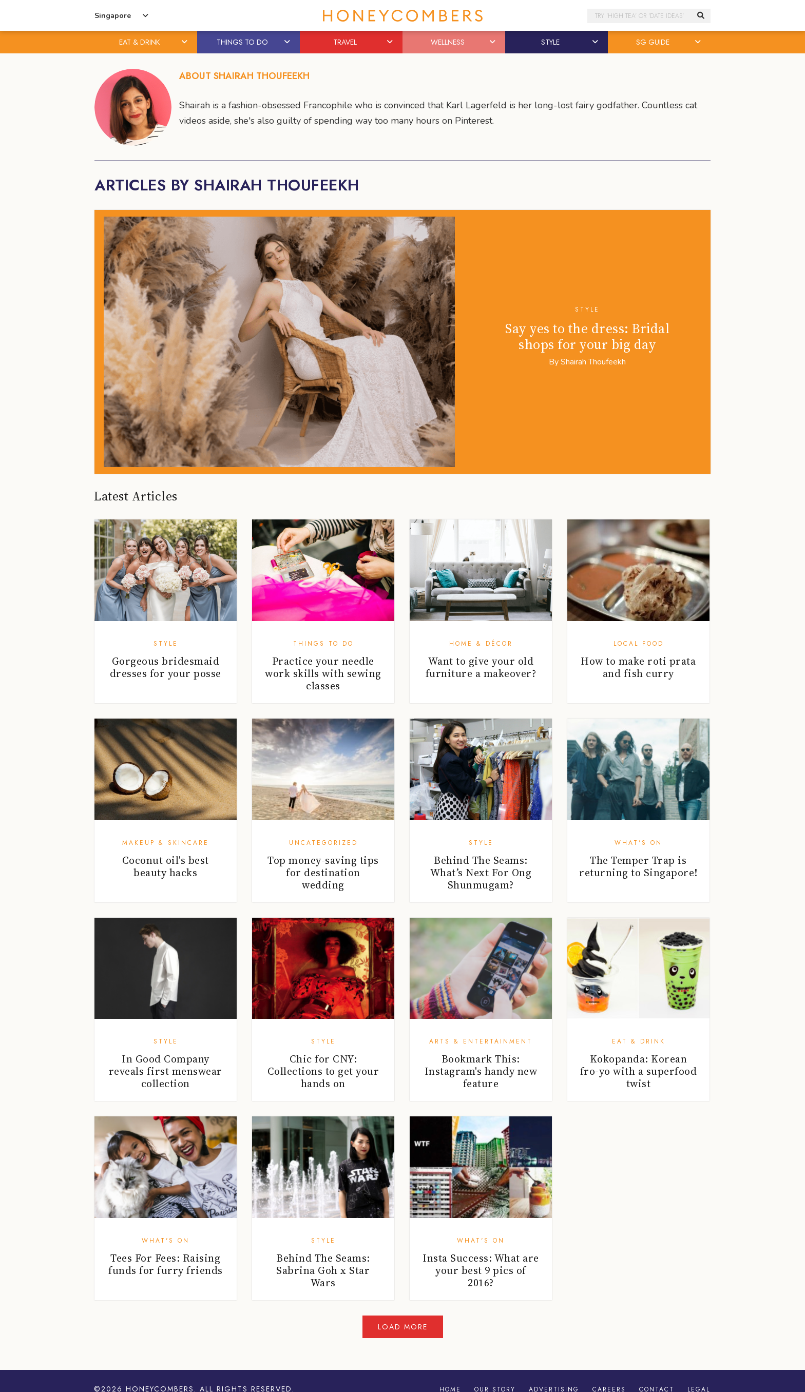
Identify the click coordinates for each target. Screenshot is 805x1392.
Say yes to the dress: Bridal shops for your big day (587, 336)
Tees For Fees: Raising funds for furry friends (165, 1264)
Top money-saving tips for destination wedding (323, 872)
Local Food (639, 643)
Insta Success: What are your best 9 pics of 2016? (481, 1270)
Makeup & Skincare (165, 842)
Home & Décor (481, 643)
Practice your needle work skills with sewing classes (323, 673)
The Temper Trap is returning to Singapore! (638, 866)
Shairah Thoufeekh (593, 362)
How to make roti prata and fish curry (638, 667)
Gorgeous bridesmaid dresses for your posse (165, 667)
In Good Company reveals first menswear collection (165, 1071)
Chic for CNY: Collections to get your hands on (323, 1071)
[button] (185, 42)
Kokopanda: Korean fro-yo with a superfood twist (638, 1071)
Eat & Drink (638, 1041)
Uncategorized (323, 842)
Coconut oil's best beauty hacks (165, 866)
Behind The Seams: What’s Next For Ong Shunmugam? (481, 872)
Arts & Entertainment (480, 1041)
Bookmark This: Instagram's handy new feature (481, 1071)
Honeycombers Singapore (402, 16)
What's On (638, 842)
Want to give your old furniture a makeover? (481, 667)
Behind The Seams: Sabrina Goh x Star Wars (323, 1270)
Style (587, 309)
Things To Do (323, 643)
